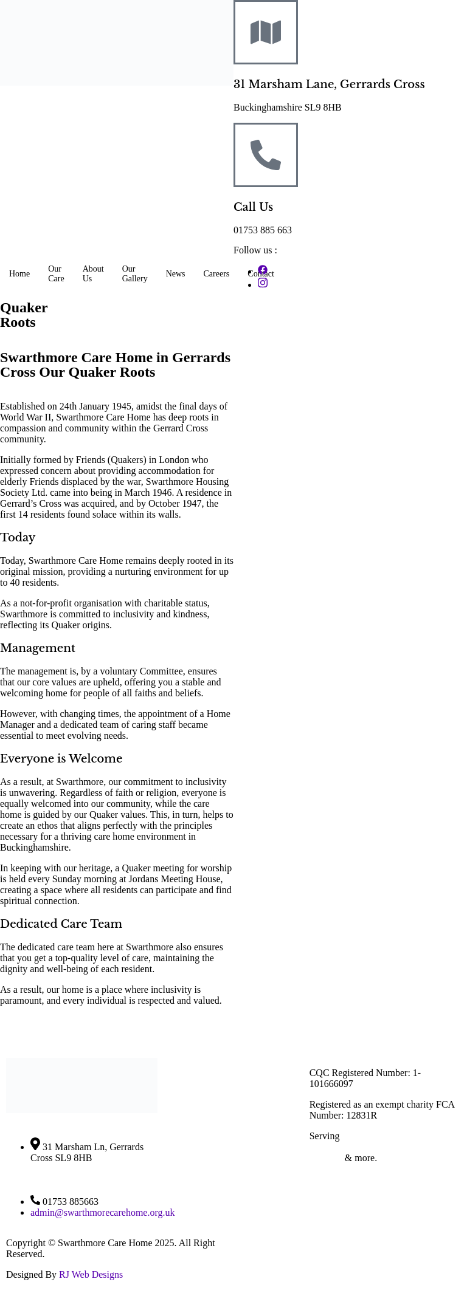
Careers (217, 273)
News (175, 273)
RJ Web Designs (91, 1274)
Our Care (56, 273)
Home (19, 273)
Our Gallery (135, 273)
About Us (93, 273)
